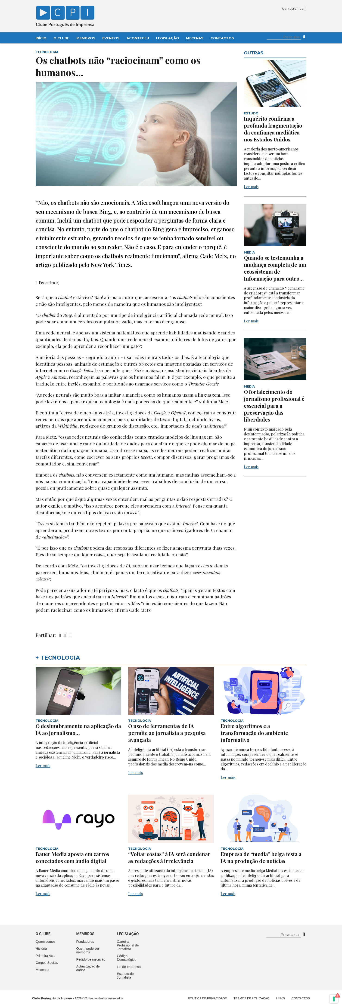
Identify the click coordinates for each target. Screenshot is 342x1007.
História (41, 948)
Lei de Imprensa (129, 967)
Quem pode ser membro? (87, 950)
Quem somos (46, 941)
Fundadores (85, 941)
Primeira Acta (46, 956)
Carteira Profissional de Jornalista (128, 945)
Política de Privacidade (207, 998)
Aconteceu (138, 38)
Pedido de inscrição (91, 959)
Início (41, 38)
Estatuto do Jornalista (125, 975)
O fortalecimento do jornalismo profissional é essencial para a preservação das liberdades (274, 405)
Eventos (110, 38)
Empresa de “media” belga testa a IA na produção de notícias (261, 857)
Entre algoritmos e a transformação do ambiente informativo (254, 732)
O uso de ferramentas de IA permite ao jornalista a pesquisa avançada (167, 732)
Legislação (167, 38)
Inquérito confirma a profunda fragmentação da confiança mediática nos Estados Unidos (273, 129)
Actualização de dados (88, 968)
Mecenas (194, 38)
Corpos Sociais (47, 962)
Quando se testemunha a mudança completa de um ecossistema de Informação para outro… (275, 268)
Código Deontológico (126, 957)
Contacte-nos (294, 8)
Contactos (222, 38)
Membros (85, 38)
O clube (43, 934)
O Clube (61, 38)
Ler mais (251, 186)
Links (280, 998)
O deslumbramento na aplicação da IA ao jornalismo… (78, 729)
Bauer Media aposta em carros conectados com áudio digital (72, 857)
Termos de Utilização (252, 998)
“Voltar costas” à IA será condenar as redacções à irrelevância (169, 857)
